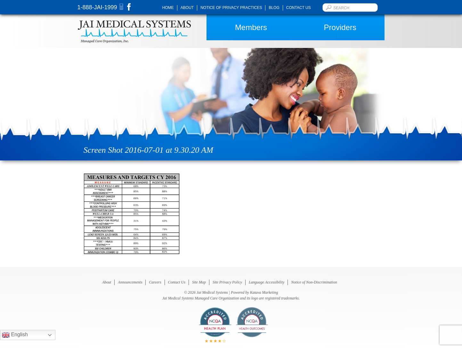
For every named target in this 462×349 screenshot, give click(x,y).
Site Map (199, 282)
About (187, 7)
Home (168, 7)
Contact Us (298, 7)
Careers (155, 282)
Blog (274, 7)
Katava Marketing (264, 292)
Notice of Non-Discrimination (314, 282)
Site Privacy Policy (227, 282)
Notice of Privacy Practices (231, 7)
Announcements (130, 282)
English (15, 335)
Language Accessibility (266, 282)
